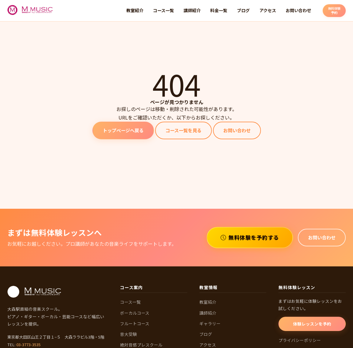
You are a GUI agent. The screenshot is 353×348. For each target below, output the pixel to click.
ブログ (243, 10)
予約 (334, 10)
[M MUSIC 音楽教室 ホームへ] (30, 10)
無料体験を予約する (250, 237)
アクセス (267, 10)
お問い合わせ (298, 10)
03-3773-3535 (28, 344)
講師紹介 (192, 10)
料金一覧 (218, 10)
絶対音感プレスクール (141, 345)
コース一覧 (163, 10)
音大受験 (128, 334)
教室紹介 (134, 10)
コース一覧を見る (183, 130)
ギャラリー (210, 323)
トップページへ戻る (123, 130)
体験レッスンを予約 (312, 324)
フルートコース (134, 323)
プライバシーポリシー (299, 340)
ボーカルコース (134, 313)
